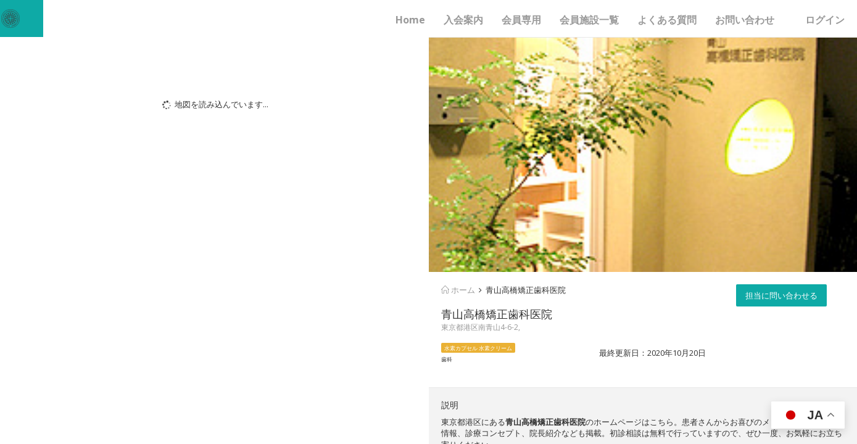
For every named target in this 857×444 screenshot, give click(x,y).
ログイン (825, 20)
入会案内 (463, 20)
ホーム (458, 289)
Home (410, 20)
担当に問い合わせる (781, 295)
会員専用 (521, 20)
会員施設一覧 (589, 20)
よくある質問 (667, 20)
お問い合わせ (744, 20)
